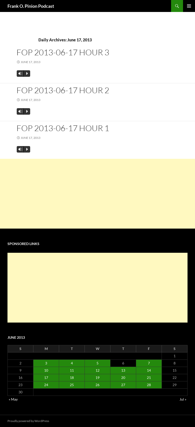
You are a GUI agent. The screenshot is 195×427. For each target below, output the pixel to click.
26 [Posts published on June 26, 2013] (97, 385)
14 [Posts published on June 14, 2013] (149, 370)
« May (13, 399)
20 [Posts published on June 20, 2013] (123, 377)
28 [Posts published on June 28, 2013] (149, 385)
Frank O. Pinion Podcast (30, 6)
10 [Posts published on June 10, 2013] (46, 370)
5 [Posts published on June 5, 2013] (97, 363)
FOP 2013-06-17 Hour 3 (62, 52)
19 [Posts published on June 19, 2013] (97, 377)
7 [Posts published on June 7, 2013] (149, 363)
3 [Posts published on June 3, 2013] (46, 363)
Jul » (183, 399)
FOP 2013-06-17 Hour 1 (62, 128)
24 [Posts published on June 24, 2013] (46, 385)
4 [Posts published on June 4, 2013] (72, 363)
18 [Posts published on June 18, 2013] (72, 377)
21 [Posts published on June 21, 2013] (149, 377)
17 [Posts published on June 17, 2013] (46, 377)
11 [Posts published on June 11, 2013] (72, 370)
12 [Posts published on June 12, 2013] (97, 370)
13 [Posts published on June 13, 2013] (123, 370)
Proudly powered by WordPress (28, 421)
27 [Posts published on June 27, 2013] (123, 385)
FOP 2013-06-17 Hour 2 (62, 90)
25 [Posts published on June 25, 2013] (72, 385)
